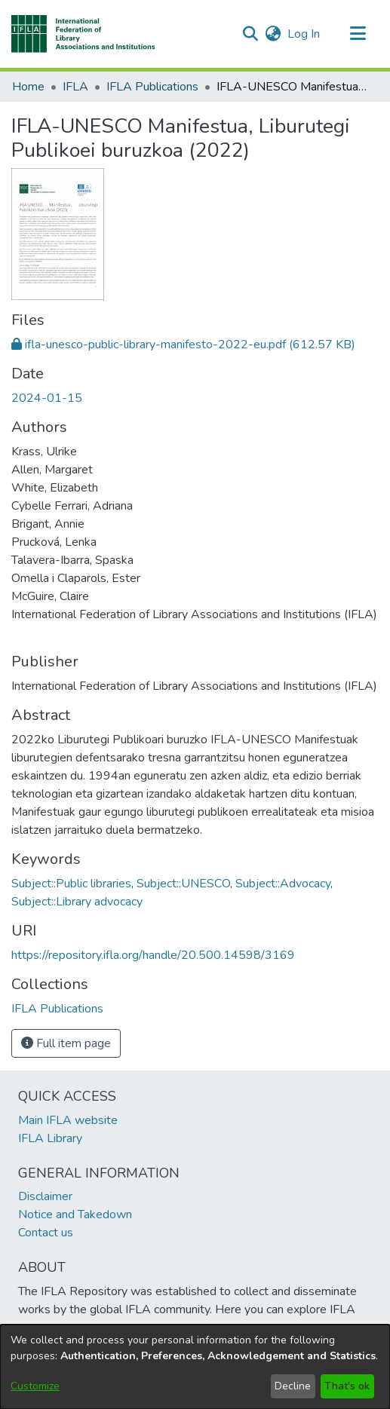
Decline (293, 1386)
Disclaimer (45, 1196)
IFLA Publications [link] (152, 86)
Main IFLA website (68, 1120)
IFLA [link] (75, 86)
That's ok (347, 1386)
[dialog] (195, 1367)
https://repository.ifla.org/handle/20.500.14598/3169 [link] (153, 955)
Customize (35, 1386)
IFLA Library (50, 1138)
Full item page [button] (66, 1043)
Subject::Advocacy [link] (282, 883)
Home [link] (28, 86)
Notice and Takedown (75, 1214)
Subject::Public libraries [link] (71, 883)
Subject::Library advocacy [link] (77, 901)
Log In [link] (304, 34)
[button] (83, 34)
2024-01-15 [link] (46, 398)
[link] (183, 344)
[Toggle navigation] (357, 34)
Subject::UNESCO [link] (183, 883)
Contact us (45, 1232)
